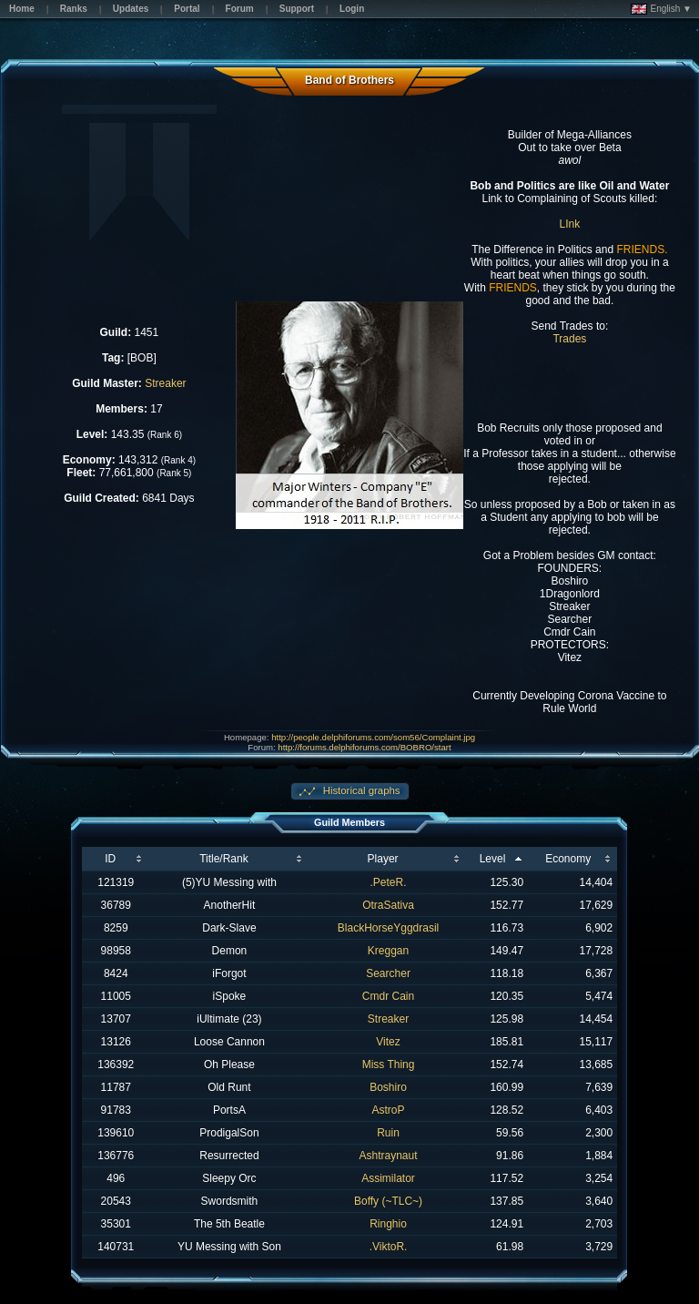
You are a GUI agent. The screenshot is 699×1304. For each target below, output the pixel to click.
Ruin (388, 1132)
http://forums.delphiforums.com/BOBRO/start (364, 747)
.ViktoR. (389, 1246)
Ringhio (388, 1223)
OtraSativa (388, 905)
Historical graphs (360, 790)
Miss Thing (388, 1064)
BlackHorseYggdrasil (388, 928)
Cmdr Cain (388, 996)
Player (383, 858)
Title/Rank (223, 858)
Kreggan (388, 950)
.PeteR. (388, 882)
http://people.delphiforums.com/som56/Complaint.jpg (373, 737)
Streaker (165, 383)
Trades (569, 338)
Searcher (388, 973)
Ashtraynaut (389, 1155)
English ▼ (661, 9)
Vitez (388, 1041)
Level (493, 858)
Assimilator (388, 1178)
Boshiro (388, 1087)
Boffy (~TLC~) (388, 1201)
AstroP (388, 1110)
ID (110, 858)
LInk (570, 224)
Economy (568, 858)
